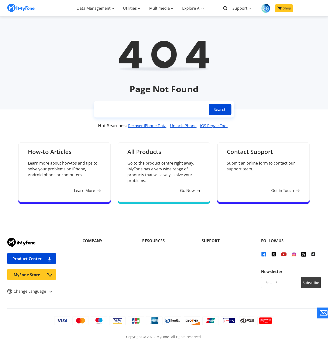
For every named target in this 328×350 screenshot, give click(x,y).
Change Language (29, 291)
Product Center (32, 258)
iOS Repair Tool (214, 125)
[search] (150, 109)
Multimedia (159, 8)
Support (239, 8)
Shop (284, 8)
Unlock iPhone (183, 125)
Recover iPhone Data (147, 125)
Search (220, 109)
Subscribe (311, 282)
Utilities (130, 8)
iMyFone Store (32, 274)
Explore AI (191, 8)
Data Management (94, 8)
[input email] (281, 282)
